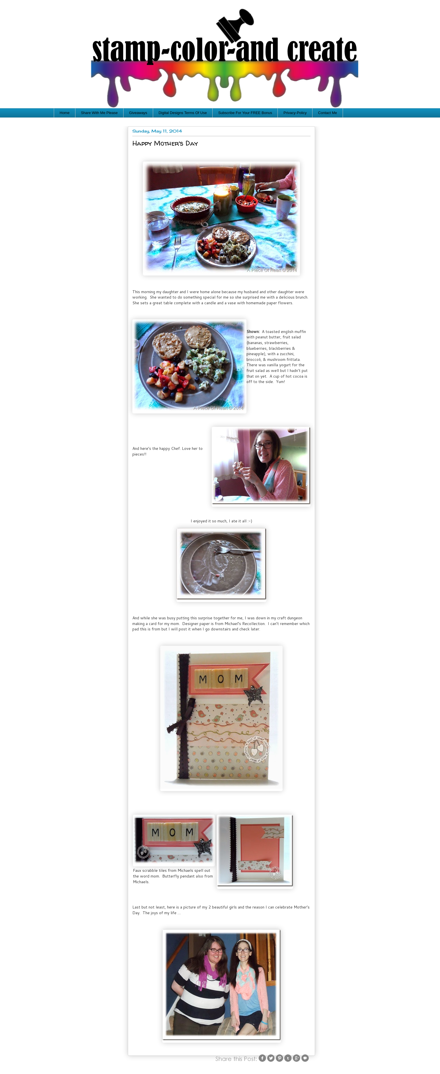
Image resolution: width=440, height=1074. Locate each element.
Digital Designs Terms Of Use (183, 113)
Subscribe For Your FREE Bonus (245, 113)
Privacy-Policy (295, 113)
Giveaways (138, 113)
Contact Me (327, 113)
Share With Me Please (99, 113)
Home (65, 113)
